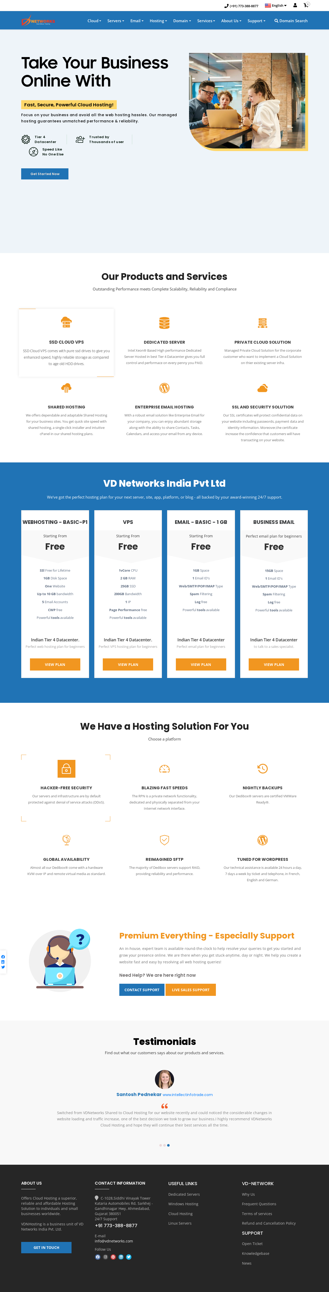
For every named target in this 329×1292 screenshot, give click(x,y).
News (247, 1246)
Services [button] (204, 21)
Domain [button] (180, 21)
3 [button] (168, 1133)
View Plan (55, 657)
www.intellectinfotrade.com (188, 1082)
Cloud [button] (93, 21)
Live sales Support (190, 977)
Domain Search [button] (291, 21)
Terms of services (257, 1199)
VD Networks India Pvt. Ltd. (52, 1214)
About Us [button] (229, 21)
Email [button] (135, 21)
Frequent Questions (259, 1190)
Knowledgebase (255, 1237)
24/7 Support (106, 1206)
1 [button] (160, 1133)
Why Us (248, 1181)
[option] (164, 1091)
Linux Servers (180, 1208)
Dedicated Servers (184, 1181)
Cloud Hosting (180, 1199)
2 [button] (164, 1133)
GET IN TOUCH (46, 1237)
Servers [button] (114, 21)
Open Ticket (252, 1228)
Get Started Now (54, 177)
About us (203, 1286)
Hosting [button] (157, 21)
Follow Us (103, 1236)
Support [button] (255, 21)
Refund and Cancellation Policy (269, 1208)
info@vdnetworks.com (114, 1228)
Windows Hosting (183, 1190)
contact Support (141, 977)
